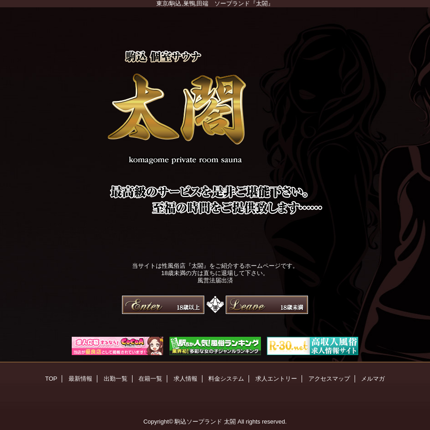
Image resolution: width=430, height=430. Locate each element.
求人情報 (185, 378)
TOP (51, 378)
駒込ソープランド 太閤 (205, 421)
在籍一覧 (150, 378)
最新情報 (80, 378)
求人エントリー (276, 378)
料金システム (226, 378)
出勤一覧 (115, 378)
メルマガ (373, 378)
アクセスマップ (329, 378)
